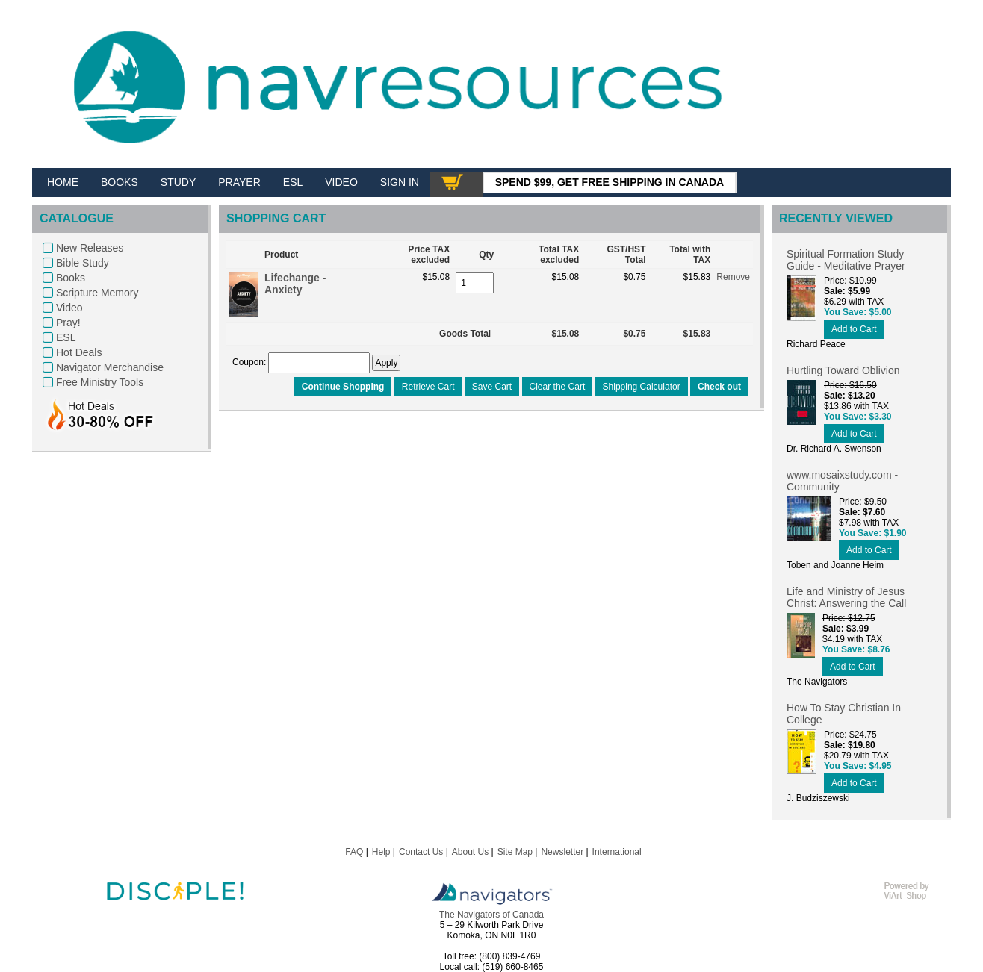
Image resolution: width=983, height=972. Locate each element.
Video (69, 308)
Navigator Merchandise (110, 367)
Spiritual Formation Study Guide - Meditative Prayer (846, 260)
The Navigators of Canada (491, 914)
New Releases (89, 248)
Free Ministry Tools (99, 382)
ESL (65, 337)
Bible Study (82, 263)
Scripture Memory (97, 293)
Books (70, 278)
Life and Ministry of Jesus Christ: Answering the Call (846, 597)
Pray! (68, 322)
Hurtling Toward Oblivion (843, 370)
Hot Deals (79, 352)
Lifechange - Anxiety (295, 284)
